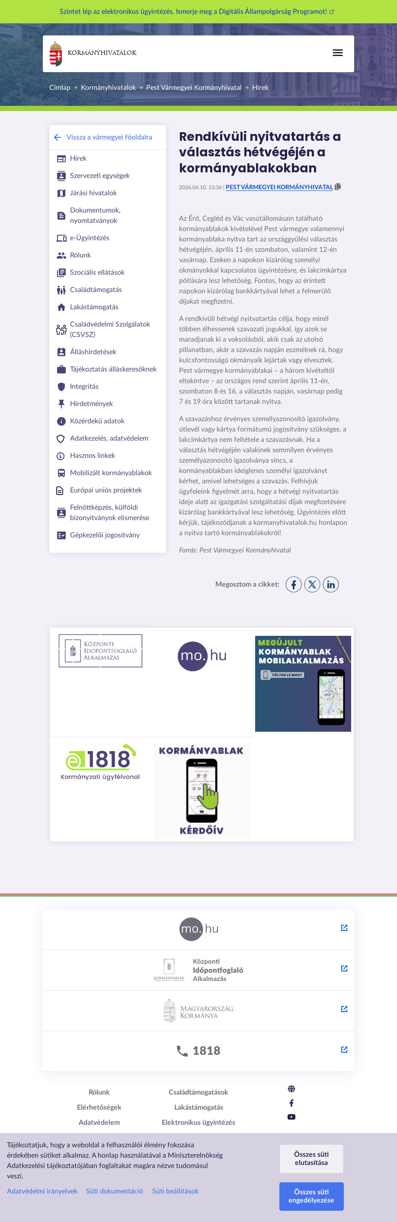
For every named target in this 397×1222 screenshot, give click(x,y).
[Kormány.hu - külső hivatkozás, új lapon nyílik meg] (198, 1011)
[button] (338, 187)
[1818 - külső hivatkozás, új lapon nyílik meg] (198, 1052)
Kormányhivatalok (93, 54)
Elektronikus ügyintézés (198, 1122)
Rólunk (99, 1092)
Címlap (59, 87)
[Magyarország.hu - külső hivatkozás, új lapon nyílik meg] (198, 930)
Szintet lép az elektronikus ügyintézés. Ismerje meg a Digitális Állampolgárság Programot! (198, 11)
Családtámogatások (198, 1092)
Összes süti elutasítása (311, 1158)
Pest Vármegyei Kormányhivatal (194, 87)
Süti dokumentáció (114, 1191)
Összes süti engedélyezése (311, 1196)
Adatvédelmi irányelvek (42, 1191)
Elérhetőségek (99, 1107)
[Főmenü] (338, 52)
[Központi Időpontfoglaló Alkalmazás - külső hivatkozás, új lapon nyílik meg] (198, 970)
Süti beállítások (175, 1191)
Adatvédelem (99, 1122)
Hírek (260, 87)
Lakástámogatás (198, 1107)
